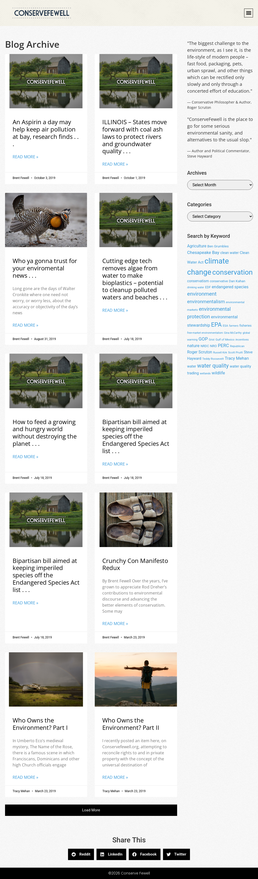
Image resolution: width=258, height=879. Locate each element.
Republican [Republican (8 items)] (237, 346)
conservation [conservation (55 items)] (232, 272)
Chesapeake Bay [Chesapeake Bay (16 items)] (203, 252)
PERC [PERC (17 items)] (223, 345)
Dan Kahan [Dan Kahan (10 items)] (237, 281)
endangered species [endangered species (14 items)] (230, 287)
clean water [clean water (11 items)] (229, 253)
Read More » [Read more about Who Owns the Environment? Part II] (115, 777)
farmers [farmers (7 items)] (233, 325)
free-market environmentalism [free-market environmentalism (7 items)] (205, 332)
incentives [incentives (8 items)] (242, 339)
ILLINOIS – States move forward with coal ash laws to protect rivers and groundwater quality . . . (134, 136)
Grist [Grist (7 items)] (211, 339)
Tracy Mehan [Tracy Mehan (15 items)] (237, 358)
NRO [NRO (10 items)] (213, 346)
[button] (248, 13)
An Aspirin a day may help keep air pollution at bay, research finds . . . (46, 133)
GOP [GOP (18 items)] (203, 339)
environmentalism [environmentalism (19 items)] (206, 301)
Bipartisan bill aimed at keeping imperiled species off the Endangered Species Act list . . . (135, 436)
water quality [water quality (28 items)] (213, 366)
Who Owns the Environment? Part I (40, 724)
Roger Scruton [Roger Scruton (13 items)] (199, 352)
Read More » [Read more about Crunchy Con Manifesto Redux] (115, 623)
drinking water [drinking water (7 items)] (195, 287)
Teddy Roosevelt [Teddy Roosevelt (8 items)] (213, 358)
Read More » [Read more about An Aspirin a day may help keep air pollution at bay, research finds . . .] (25, 157)
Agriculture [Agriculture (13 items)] (196, 246)
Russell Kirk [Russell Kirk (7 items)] (220, 352)
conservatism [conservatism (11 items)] (198, 281)
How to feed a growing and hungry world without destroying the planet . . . (45, 433)
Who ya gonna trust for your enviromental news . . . (45, 267)
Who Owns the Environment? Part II (130, 724)
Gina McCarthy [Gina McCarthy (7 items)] (233, 332)
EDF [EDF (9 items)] (208, 287)
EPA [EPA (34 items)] (216, 324)
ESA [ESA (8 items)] (225, 325)
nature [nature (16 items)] (193, 345)
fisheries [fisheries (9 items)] (245, 325)
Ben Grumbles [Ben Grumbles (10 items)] (218, 246)
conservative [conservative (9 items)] (219, 281)
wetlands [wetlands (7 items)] (205, 373)
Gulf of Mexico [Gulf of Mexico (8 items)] (225, 339)
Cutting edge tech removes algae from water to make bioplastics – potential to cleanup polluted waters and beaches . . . (134, 278)
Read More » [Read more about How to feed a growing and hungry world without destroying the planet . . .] (25, 456)
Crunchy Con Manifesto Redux (135, 564)
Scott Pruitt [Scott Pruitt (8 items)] (235, 352)
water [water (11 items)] (191, 366)
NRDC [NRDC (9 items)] (205, 346)
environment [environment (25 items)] (202, 294)
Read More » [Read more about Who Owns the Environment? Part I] (25, 777)
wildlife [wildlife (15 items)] (218, 372)
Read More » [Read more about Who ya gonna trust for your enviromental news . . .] (25, 325)
